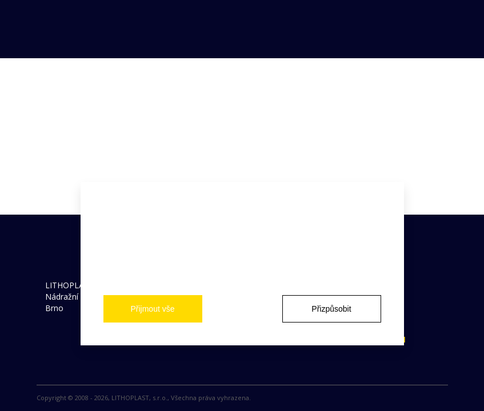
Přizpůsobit (331, 308)
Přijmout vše (152, 308)
